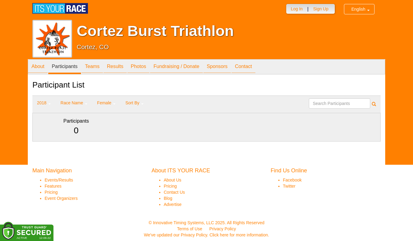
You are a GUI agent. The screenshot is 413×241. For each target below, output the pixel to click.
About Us (172, 180)
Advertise (172, 204)
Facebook (292, 180)
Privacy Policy (222, 228)
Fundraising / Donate (193, 67)
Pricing (51, 192)
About (39, 67)
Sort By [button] (134, 102)
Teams (100, 67)
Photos (152, 67)
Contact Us (174, 192)
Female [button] (106, 102)
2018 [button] (44, 102)
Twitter (289, 186)
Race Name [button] (73, 102)
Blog (168, 198)
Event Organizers (61, 198)
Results (125, 67)
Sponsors (238, 67)
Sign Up (320, 8)
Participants (69, 67)
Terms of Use (189, 228)
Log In (297, 8)
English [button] (360, 9)
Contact (267, 67)
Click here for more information (239, 234)
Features (53, 186)
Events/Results (59, 180)
